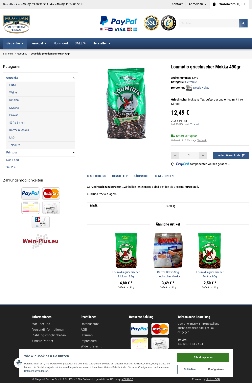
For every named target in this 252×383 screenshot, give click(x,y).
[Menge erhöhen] (203, 155)
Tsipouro (14, 145)
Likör (12, 137)
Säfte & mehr (17, 122)
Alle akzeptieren (208, 356)
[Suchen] (209, 23)
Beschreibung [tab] (96, 176)
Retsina (14, 100)
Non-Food (12, 160)
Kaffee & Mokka (19, 130)
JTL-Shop (213, 379)
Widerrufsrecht (91, 346)
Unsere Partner (42, 341)
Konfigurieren (222, 368)
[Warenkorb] (229, 4)
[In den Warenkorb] (231, 155)
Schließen (195, 368)
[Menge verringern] (175, 155)
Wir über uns (41, 324)
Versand (194, 124)
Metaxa (14, 107)
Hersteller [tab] (120, 176)
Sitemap (87, 335)
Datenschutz (90, 324)
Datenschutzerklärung (31, 370)
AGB (84, 330)
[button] (198, 4)
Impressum (89, 341)
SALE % (11, 167)
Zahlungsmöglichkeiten (49, 335)
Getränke (191, 82)
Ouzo (12, 85)
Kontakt (177, 4)
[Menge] (189, 155)
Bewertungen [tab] (164, 176)
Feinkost (11, 152)
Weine (13, 92)
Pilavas (13, 115)
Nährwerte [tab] (141, 176)
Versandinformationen (48, 330)
